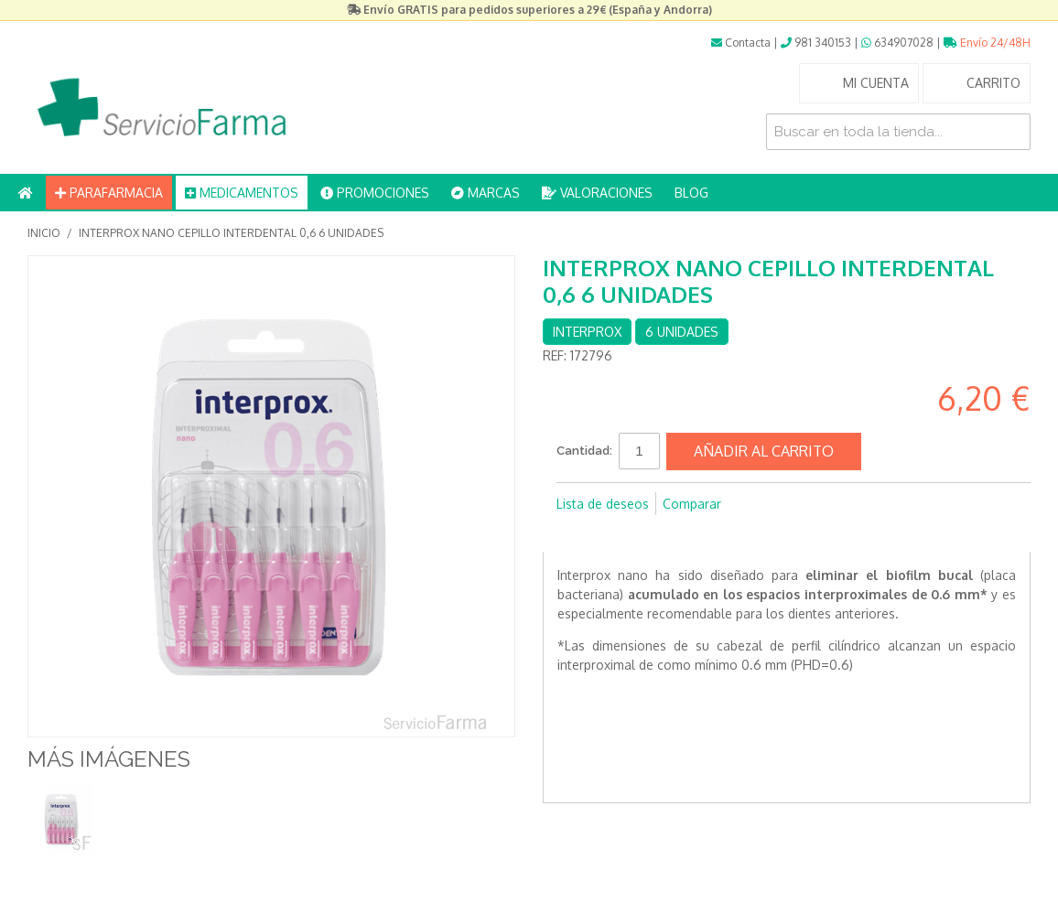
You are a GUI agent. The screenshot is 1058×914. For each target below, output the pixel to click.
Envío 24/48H (987, 42)
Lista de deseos (602, 503)
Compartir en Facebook (575, 533)
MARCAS (485, 192)
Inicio (43, 233)
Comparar (692, 503)
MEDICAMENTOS (241, 192)
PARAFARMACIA (109, 192)
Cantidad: (584, 450)
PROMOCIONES (374, 192)
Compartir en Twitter (611, 533)
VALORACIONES (597, 192)
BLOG (691, 192)
